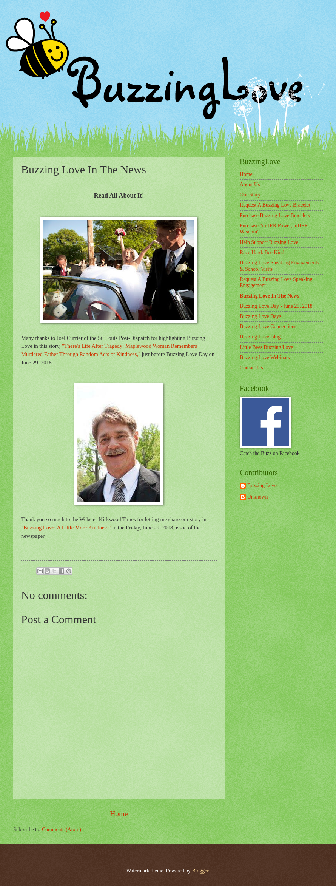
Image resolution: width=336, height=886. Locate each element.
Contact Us (251, 367)
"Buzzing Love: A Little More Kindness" (66, 528)
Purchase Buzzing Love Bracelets (275, 215)
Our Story (250, 195)
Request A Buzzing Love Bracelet (275, 205)
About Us (250, 184)
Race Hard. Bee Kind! (263, 252)
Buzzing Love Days (260, 316)
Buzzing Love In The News (269, 296)
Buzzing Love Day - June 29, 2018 (276, 306)
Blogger (200, 871)
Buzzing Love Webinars (265, 357)
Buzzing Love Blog (260, 337)
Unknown (257, 497)
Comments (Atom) (61, 829)
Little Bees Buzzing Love (266, 347)
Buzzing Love (262, 485)
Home (119, 814)
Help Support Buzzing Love (269, 242)
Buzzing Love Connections (268, 326)
